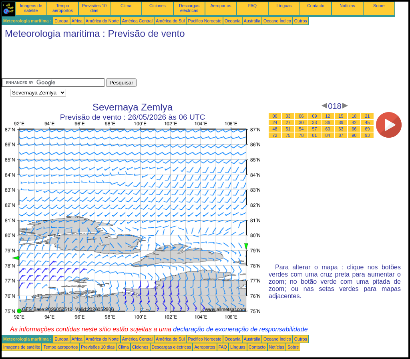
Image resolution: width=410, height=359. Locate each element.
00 (275, 116)
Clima (126, 5)
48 (275, 128)
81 (314, 135)
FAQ (252, 5)
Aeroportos (220, 5)
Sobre (378, 5)
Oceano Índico (277, 20)
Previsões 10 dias (94, 8)
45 (367, 122)
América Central (137, 20)
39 (341, 122)
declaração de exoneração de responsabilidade (240, 329)
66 (354, 128)
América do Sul (170, 20)
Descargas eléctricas (189, 8)
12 (328, 116)
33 (314, 122)
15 (341, 116)
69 (367, 128)
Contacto (315, 5)
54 (301, 128)
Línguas (284, 5)
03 (288, 116)
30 (301, 122)
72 (275, 135)
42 (354, 122)
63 (341, 128)
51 (288, 128)
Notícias (347, 5)
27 (288, 122)
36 (328, 122)
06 (301, 116)
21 (367, 116)
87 (341, 135)
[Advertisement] (147, 60)
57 (314, 128)
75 (288, 135)
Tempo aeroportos (62, 8)
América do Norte (102, 20)
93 (367, 135)
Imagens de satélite (31, 8)
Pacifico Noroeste (204, 20)
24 (275, 122)
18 (354, 116)
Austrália (252, 20)
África (77, 20)
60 (328, 128)
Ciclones (157, 5)
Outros (300, 20)
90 (354, 135)
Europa (61, 20)
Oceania (233, 20)
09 (314, 116)
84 (328, 135)
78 (301, 135)
